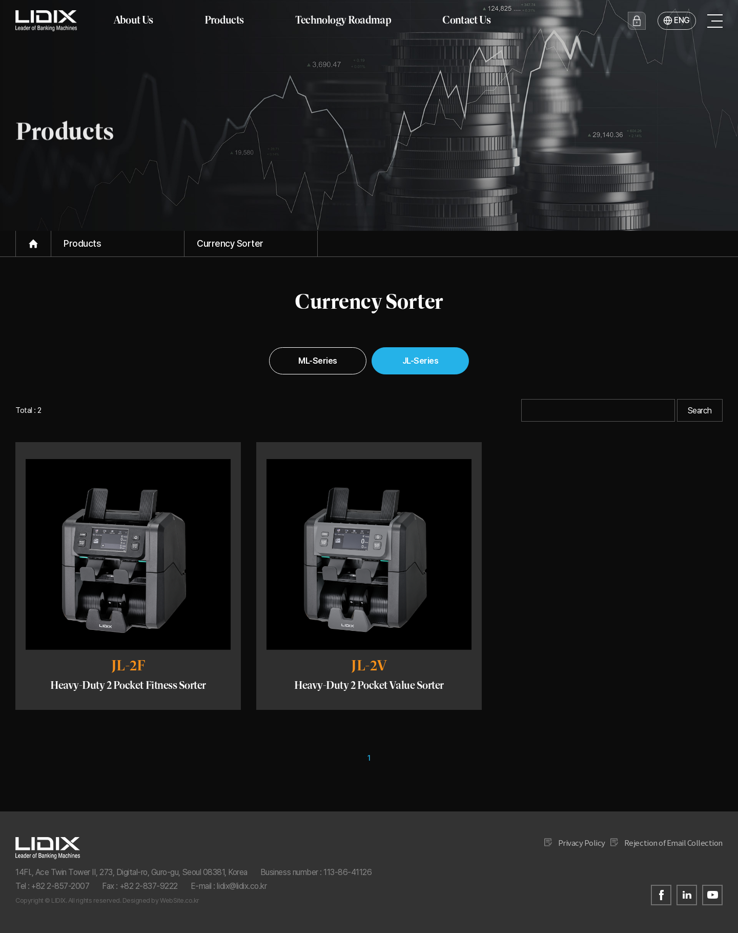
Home (33, 243)
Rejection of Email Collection (673, 842)
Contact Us (466, 20)
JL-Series (420, 360)
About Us (133, 20)
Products (224, 20)
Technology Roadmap (343, 20)
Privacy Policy (581, 842)
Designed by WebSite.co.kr (160, 900)
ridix (46, 20)
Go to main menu (0, 0)
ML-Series (317, 360)
